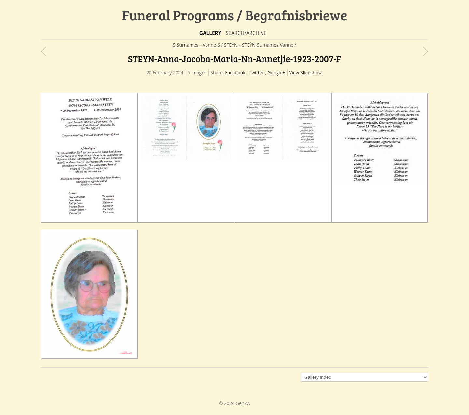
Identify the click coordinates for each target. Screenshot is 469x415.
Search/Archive (246, 33)
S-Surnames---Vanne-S (196, 45)
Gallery (210, 33)
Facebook (235, 72)
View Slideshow (305, 72)
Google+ (276, 72)
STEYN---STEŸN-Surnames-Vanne (258, 45)
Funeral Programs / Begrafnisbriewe (234, 15)
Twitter (256, 72)
